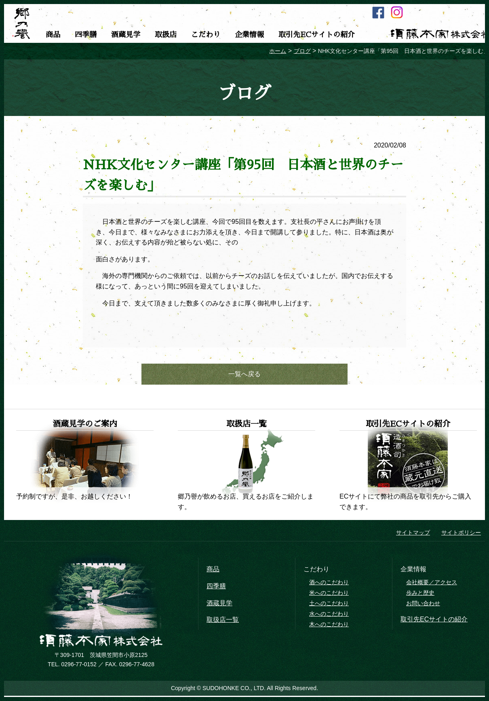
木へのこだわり (329, 625)
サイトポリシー (461, 534)
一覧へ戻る (244, 374)
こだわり (205, 34)
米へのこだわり (329, 594)
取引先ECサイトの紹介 (316, 34)
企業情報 (249, 34)
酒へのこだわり (329, 584)
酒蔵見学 (125, 34)
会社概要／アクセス (431, 584)
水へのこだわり (329, 615)
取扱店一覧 (223, 621)
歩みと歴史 (420, 594)
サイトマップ (413, 534)
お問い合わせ (423, 604)
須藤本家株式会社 (101, 642)
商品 (53, 34)
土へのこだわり (329, 604)
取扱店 (166, 34)
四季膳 (86, 34)
